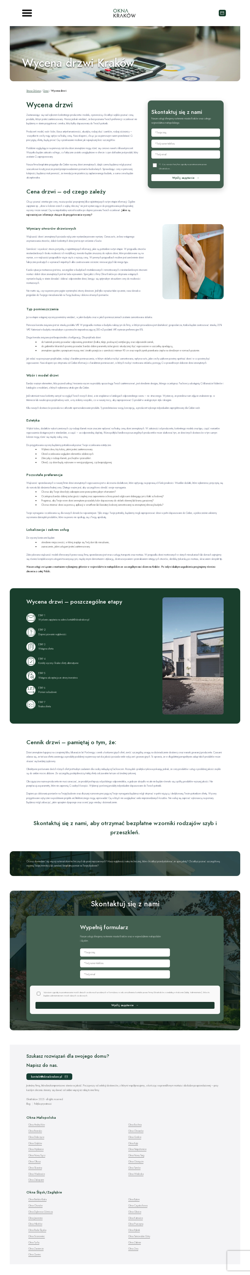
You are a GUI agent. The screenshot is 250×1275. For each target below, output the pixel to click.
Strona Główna (33, 91)
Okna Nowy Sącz (36, 1155)
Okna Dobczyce (36, 1137)
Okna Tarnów (134, 1168)
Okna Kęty (133, 1143)
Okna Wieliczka (136, 1174)
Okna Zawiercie (36, 1249)
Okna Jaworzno (35, 1218)
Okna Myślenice (36, 1149)
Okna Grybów (35, 1143)
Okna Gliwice (134, 1212)
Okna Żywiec (34, 1254)
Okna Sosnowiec (36, 1236)
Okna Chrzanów (136, 1131)
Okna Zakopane (36, 1180)
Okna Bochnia (135, 1125)
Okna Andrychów (36, 1125)
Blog (28, 1104)
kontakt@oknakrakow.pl (222, 13)
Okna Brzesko (35, 1131)
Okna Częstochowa (137, 1205)
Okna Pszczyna (135, 1224)
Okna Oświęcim (136, 1161)
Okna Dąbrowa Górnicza (40, 1212)
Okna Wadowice (36, 1174)
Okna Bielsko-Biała (37, 1199)
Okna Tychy (33, 1242)
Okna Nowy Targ (136, 1155)
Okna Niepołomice (137, 1149)
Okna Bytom (134, 1199)
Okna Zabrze (134, 1242)
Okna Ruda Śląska (37, 1230)
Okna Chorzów (35, 1205)
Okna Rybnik (134, 1230)
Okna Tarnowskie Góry (139, 1236)
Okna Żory (133, 1249)
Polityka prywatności (42, 1104)
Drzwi (46, 91)
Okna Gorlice (134, 1137)
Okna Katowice (135, 1218)
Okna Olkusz (34, 1161)
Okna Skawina (35, 1168)
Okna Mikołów (35, 1224)
